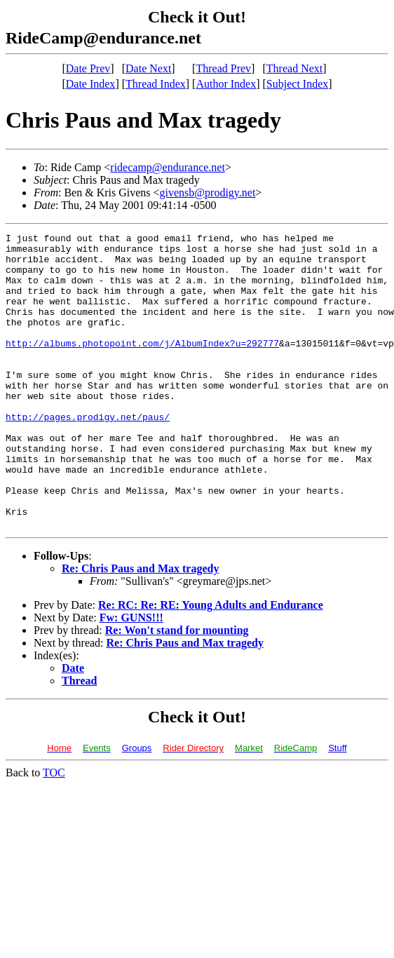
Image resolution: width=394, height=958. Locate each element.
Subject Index (297, 84)
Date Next (148, 68)
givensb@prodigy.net (208, 192)
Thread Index (155, 84)
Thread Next (294, 68)
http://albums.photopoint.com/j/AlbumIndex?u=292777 (142, 366)
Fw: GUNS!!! (131, 676)
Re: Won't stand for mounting (177, 689)
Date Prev (88, 68)
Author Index (226, 84)
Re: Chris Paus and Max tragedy (140, 627)
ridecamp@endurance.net (167, 167)
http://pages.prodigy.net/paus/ (88, 454)
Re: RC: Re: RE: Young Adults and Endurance (210, 664)
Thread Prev (223, 68)
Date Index (91, 84)
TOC (54, 831)
